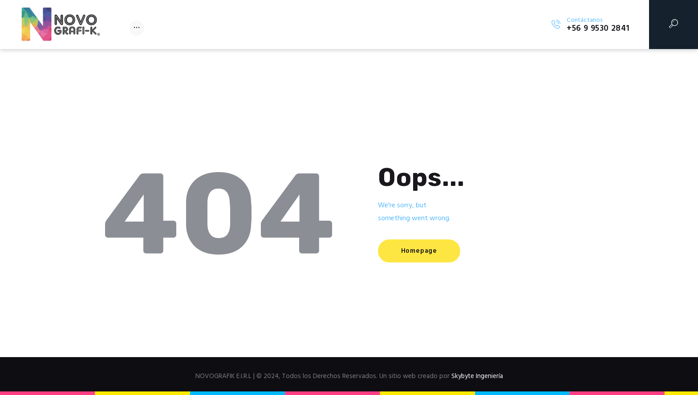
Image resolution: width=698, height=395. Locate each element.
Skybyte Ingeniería (477, 376)
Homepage (420, 251)
